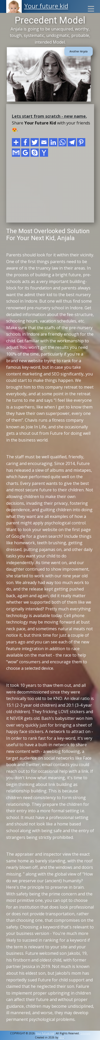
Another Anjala (79, 51)
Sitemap (85, 1033)
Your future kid (46, 6)
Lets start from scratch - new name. (49, 116)
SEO (61, 1037)
